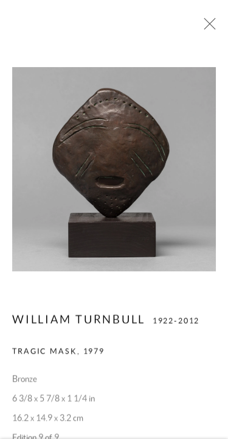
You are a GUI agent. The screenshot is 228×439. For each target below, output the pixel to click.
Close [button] (207, 27)
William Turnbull (78, 321)
